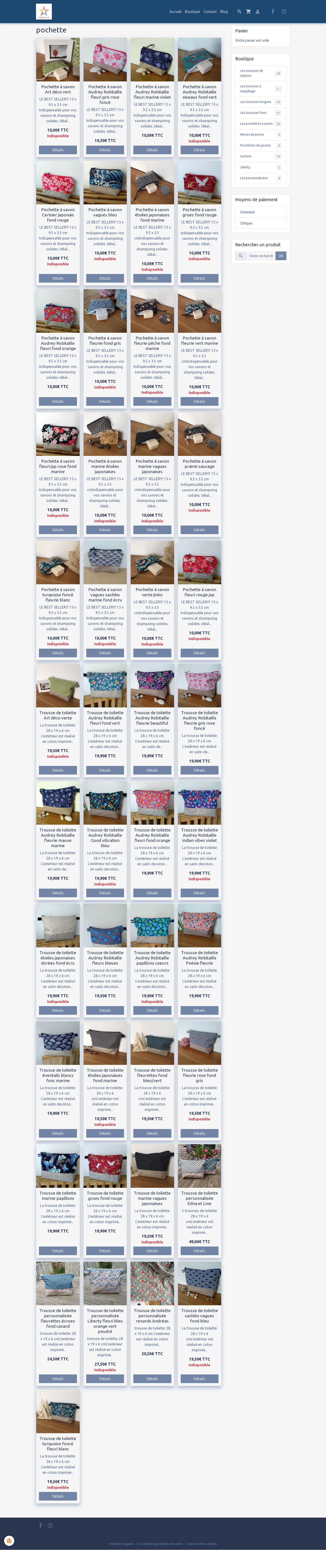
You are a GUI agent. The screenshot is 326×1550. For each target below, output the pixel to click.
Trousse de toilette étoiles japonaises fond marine (105, 1075)
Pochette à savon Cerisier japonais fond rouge (58, 214)
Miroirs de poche (261, 143)
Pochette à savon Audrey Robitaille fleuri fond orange (58, 343)
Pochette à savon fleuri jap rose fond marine (58, 466)
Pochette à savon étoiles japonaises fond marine (152, 214)
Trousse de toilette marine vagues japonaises (152, 1198)
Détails (58, 150)
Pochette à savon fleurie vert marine (199, 340)
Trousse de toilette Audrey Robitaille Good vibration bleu (105, 837)
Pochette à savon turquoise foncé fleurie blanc (58, 594)
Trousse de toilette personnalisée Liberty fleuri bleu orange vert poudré (105, 1321)
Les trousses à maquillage (261, 90)
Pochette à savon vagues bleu (105, 212)
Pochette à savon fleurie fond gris (105, 340)
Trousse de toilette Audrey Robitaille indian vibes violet (199, 835)
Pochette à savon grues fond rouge (199, 212)
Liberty (261, 176)
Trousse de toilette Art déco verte (57, 715)
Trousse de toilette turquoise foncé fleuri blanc (57, 1443)
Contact (210, 12)
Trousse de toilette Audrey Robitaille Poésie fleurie (199, 958)
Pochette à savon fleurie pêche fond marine (152, 343)
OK (280, 265)
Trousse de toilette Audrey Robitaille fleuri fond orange (152, 835)
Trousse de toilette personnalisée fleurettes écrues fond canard (57, 1318)
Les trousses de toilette (261, 74)
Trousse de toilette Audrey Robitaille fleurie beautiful (152, 718)
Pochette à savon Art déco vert (58, 89)
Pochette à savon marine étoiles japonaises (105, 466)
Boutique (192, 12)
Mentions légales (117, 1544)
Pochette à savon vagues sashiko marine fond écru (105, 594)
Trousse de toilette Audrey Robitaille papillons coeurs (152, 958)
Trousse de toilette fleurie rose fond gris (199, 1075)
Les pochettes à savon (261, 129)
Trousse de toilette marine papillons (57, 1196)
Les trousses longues (261, 104)
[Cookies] (10, 1540)
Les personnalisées (261, 187)
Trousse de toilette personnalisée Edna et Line (199, 1198)
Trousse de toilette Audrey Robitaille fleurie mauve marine (57, 837)
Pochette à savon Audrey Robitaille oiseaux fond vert (199, 92)
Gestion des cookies (206, 1544)
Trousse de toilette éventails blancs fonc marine (57, 1075)
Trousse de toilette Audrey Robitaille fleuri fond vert (105, 718)
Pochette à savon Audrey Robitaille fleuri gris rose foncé (105, 94)
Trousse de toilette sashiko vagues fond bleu (199, 1315)
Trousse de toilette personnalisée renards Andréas (152, 1315)
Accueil (175, 12)
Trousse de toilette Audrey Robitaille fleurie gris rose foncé (199, 720)
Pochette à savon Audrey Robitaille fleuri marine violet (152, 92)
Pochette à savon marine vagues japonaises (152, 466)
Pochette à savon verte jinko (152, 592)
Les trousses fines (261, 115)
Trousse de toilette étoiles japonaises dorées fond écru (57, 958)
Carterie (261, 165)
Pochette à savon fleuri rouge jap (199, 592)
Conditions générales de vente (160, 1544)
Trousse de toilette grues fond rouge (105, 1196)
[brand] (45, 12)
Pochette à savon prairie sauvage (199, 464)
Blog (224, 12)
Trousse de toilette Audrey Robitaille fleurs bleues (105, 958)
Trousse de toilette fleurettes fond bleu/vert (152, 1075)
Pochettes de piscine (261, 154)
